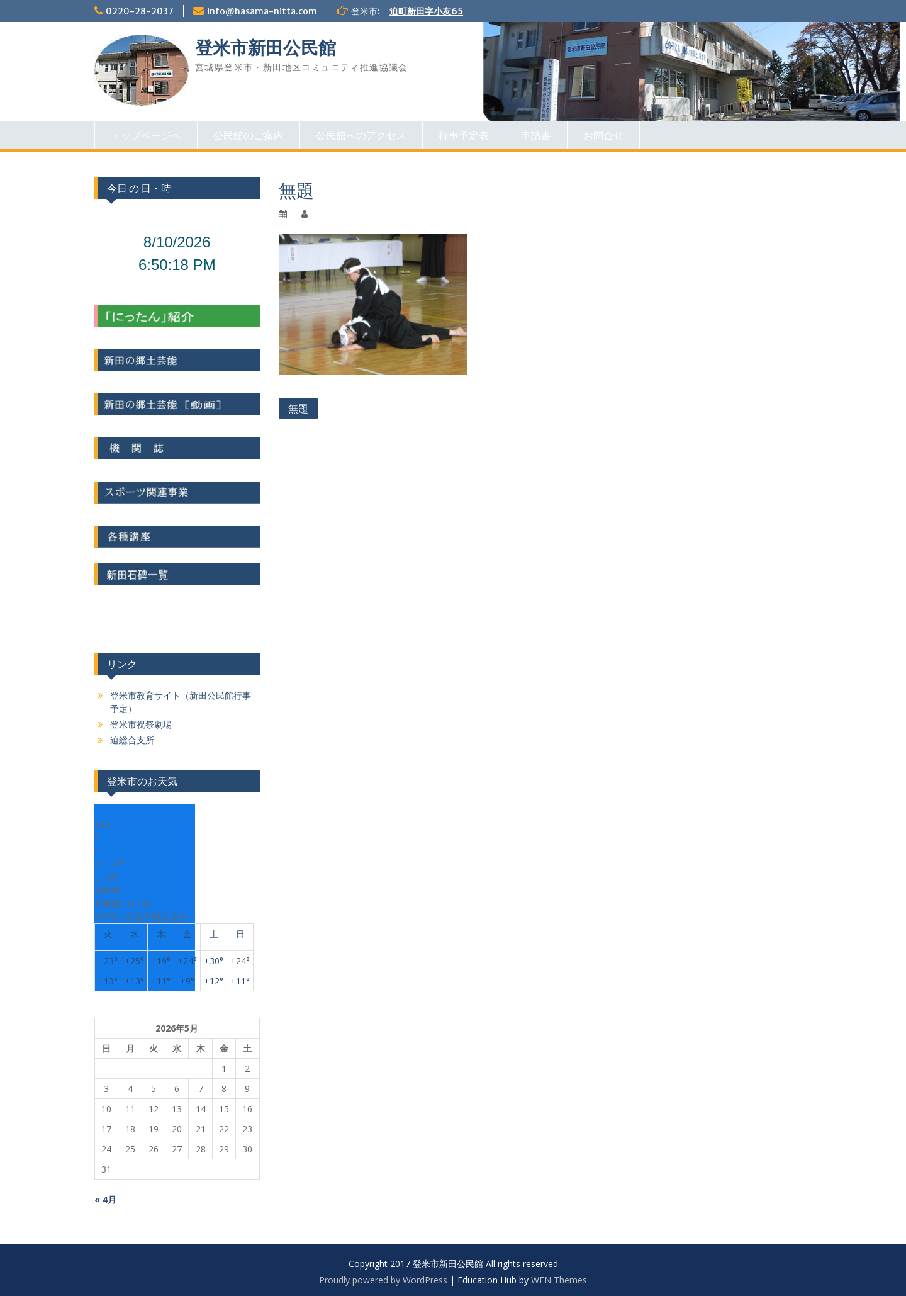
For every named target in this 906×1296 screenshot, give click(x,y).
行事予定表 (464, 135)
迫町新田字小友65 (426, 11)
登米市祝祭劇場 (141, 724)
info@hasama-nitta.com (262, 11)
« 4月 (105, 1199)
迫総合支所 (132, 740)
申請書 (536, 135)
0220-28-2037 (140, 11)
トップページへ (146, 135)
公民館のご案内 (248, 135)
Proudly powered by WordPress (383, 1280)
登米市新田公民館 (265, 48)
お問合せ (603, 135)
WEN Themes (559, 1280)
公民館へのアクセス (361, 135)
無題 (298, 408)
